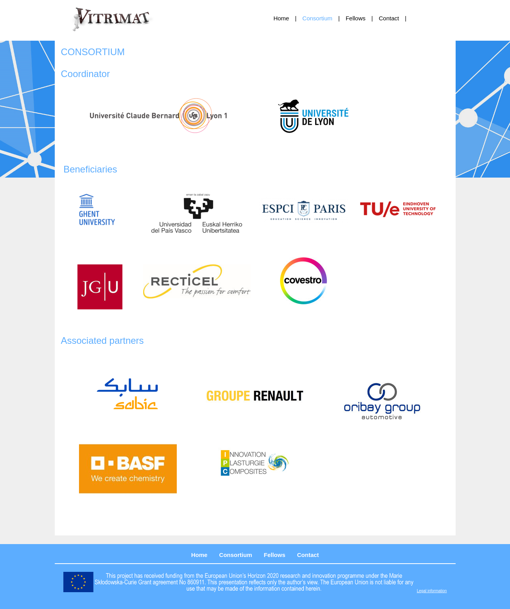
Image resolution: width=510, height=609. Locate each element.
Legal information (432, 591)
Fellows (356, 18)
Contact (389, 18)
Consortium (317, 18)
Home (281, 18)
